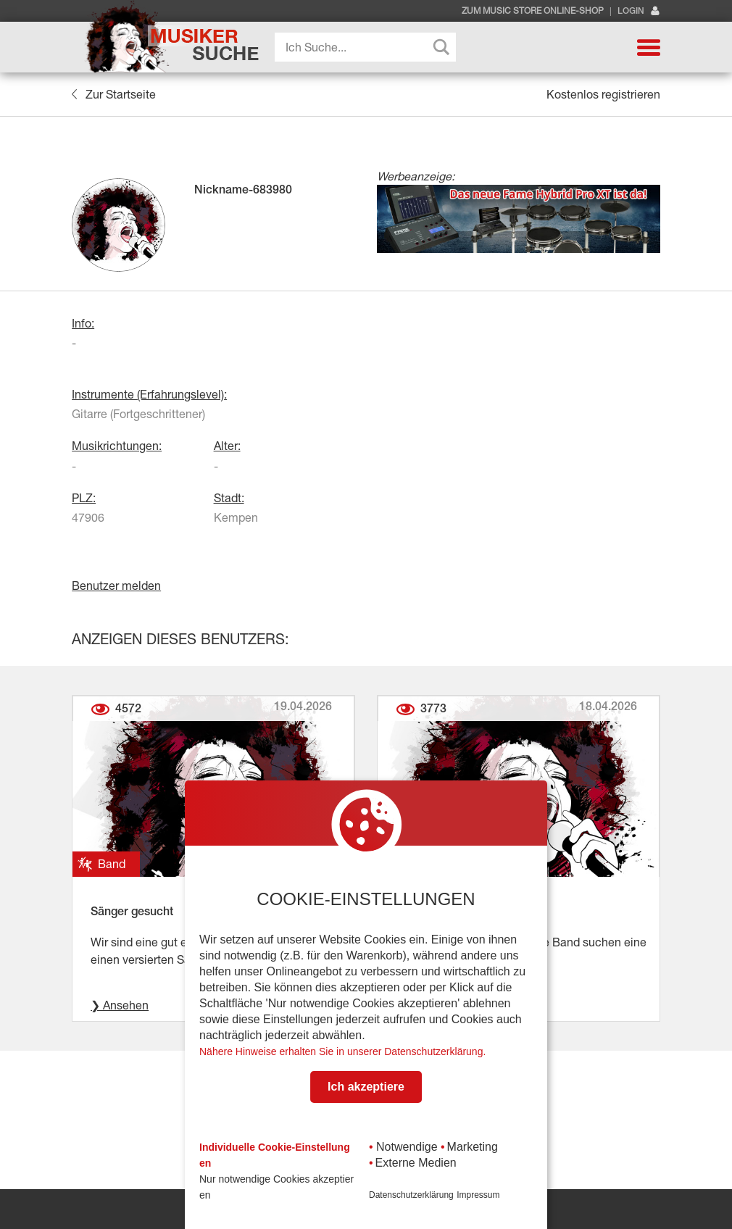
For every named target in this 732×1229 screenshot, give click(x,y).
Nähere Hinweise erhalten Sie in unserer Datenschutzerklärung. (342, 1051)
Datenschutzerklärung (411, 1195)
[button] (648, 47)
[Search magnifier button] (441, 47)
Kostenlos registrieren (603, 94)
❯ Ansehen (120, 1005)
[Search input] (369, 47)
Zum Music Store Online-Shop (533, 11)
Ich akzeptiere (366, 1086)
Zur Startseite (113, 94)
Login (638, 11)
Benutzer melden (116, 585)
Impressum (478, 1195)
